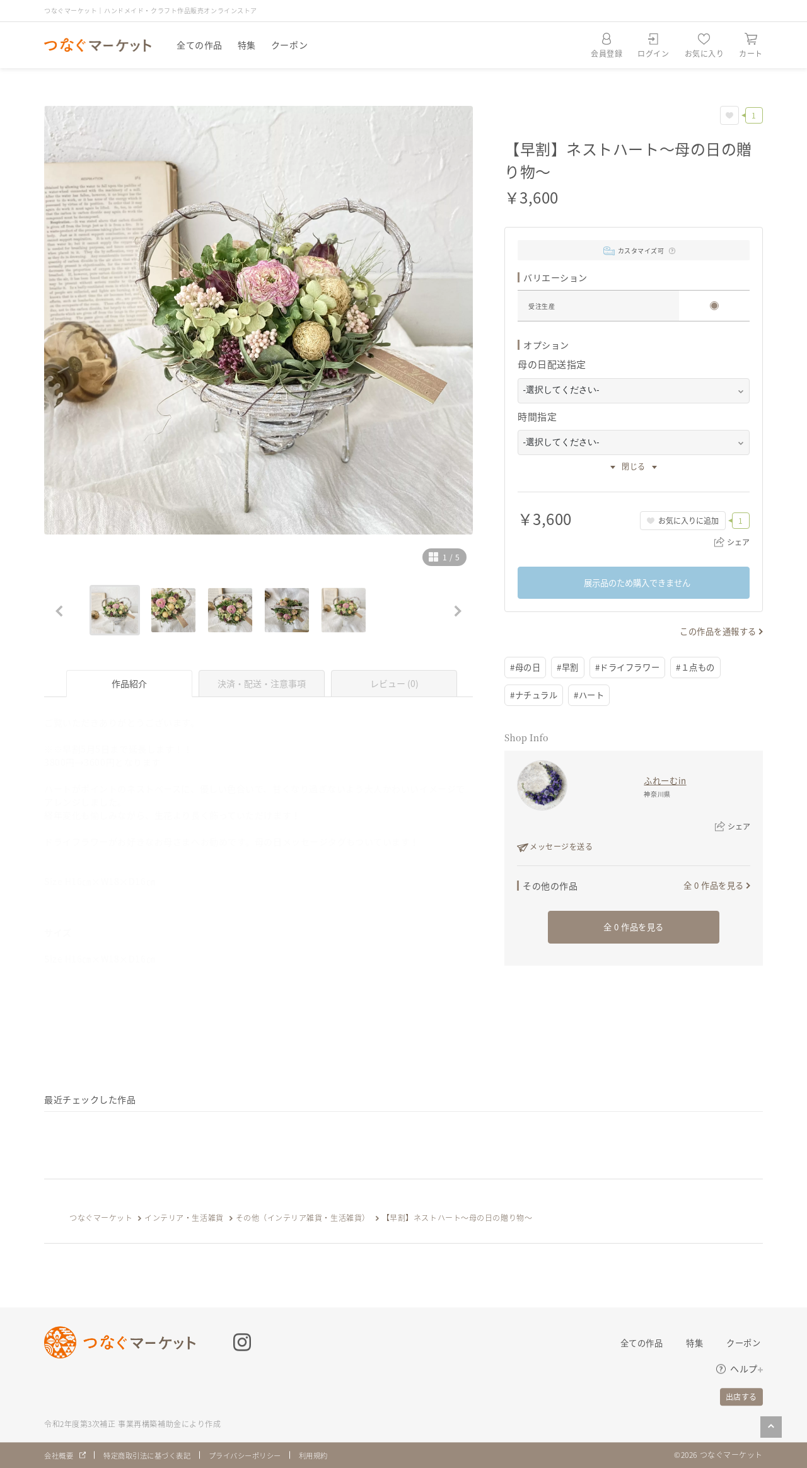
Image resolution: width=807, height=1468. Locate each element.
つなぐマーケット (100, 1217)
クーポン (289, 44)
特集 (247, 44)
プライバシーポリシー (258, 1455)
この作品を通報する (715, 631)
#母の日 (526, 667)
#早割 (571, 667)
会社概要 (60, 1455)
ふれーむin (665, 781)
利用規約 (331, 1455)
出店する (741, 1396)
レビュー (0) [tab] (394, 683)
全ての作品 (200, 44)
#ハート (594, 696)
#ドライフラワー (634, 667)
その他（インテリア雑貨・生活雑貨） (303, 1217)
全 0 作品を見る (711, 886)
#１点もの (706, 667)
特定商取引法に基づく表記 (153, 1455)
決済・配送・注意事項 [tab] (262, 683)
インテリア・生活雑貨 (184, 1217)
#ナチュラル (535, 696)
